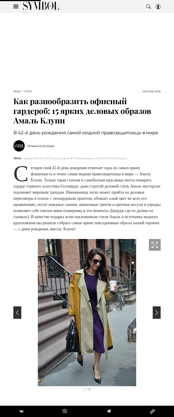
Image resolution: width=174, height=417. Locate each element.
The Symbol (41, 7)
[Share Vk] (21, 411)
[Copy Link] (152, 411)
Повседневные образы (89, 158)
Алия (43, 158)
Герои (28, 91)
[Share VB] (65, 411)
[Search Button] (148, 6)
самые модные (60, 158)
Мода (17, 91)
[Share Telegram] (109, 411)
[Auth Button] (158, 6)
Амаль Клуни (118, 158)
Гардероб (29, 158)
